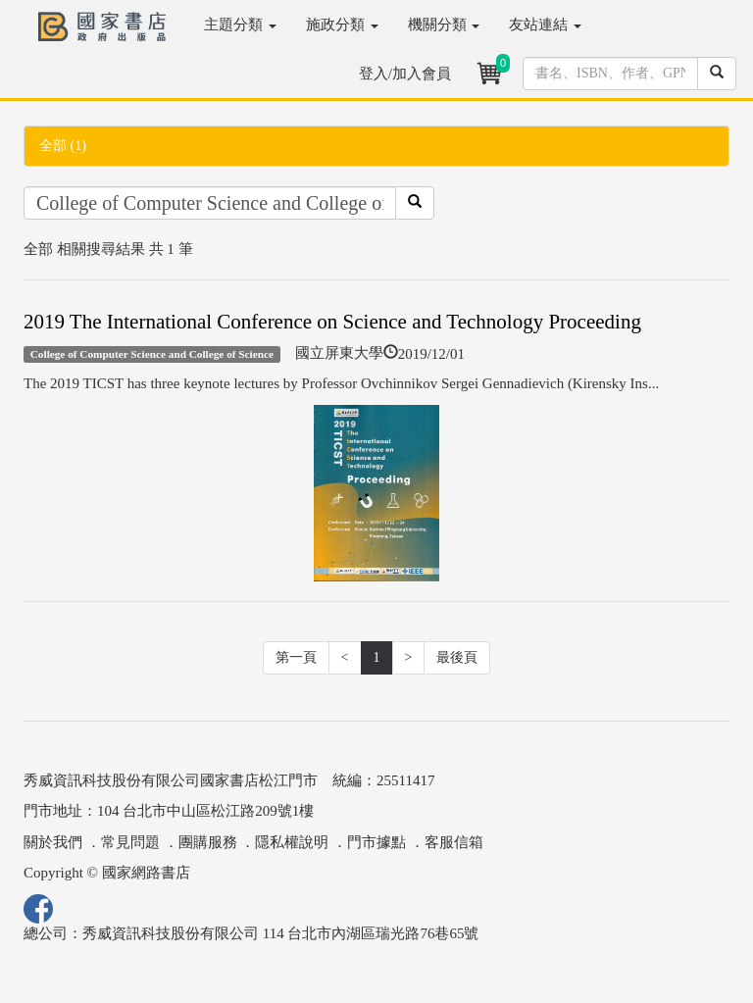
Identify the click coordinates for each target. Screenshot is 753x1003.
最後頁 (456, 657)
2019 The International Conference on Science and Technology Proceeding (332, 321)
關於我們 (53, 842)
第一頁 (296, 657)
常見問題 (130, 842)
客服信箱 (454, 842)
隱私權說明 (291, 842)
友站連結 (545, 24)
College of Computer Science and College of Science (152, 354)
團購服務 (207, 842)
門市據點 (376, 842)
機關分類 (444, 24)
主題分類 (240, 24)
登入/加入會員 (405, 73)
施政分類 (342, 24)
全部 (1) (62, 145)
